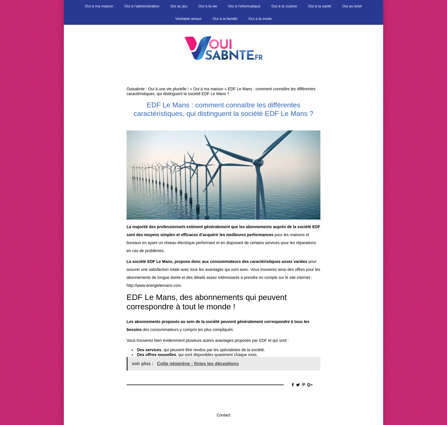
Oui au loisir (352, 6)
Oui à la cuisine (284, 6)
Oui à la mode (260, 19)
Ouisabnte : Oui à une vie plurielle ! (158, 89)
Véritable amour (188, 19)
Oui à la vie (207, 6)
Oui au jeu (178, 6)
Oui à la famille (225, 19)
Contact (223, 415)
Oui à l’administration (141, 6)
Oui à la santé (319, 6)
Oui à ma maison (99, 6)
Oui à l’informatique (244, 6)
